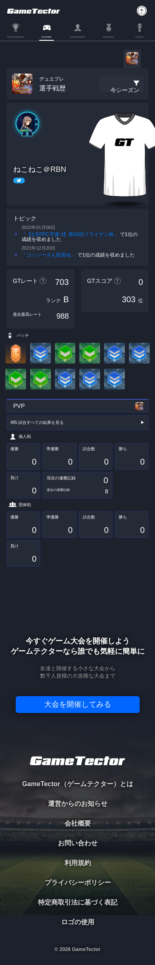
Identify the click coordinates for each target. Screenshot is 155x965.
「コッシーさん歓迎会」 (48, 255)
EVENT (139, 37)
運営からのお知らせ (77, 803)
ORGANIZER (77, 37)
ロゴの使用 (77, 922)
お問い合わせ (78, 843)
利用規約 (77, 862)
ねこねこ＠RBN (39, 169)
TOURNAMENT (15, 37)
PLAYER (46, 37)
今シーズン (124, 90)
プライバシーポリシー (78, 882)
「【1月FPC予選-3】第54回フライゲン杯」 (70, 234)
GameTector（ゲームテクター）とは (77, 783)
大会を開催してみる (77, 704)
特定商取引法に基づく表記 (77, 902)
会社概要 (77, 823)
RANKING (108, 37)
